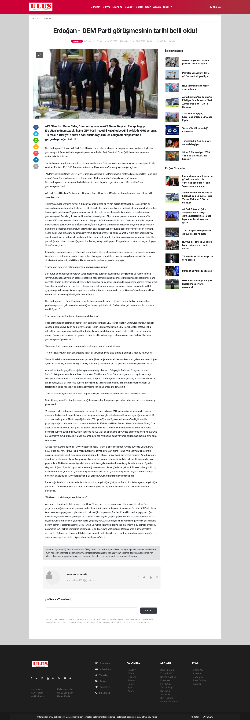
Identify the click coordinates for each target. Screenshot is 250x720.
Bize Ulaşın (102, 693)
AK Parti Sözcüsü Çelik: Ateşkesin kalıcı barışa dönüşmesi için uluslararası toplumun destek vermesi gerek (196, 216)
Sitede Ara (198, 670)
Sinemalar (165, 691)
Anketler (197, 673)
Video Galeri (103, 669)
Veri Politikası (37, 696)
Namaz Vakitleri (168, 677)
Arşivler (101, 681)
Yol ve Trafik (166, 673)
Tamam (208, 717)
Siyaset (129, 6)
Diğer (166, 6)
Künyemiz (102, 687)
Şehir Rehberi (166, 698)
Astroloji (197, 684)
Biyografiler (198, 677)
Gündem (95, 6)
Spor (148, 6)
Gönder (148, 610)
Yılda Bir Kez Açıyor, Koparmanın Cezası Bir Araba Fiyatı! (197, 117)
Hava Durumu (167, 670)
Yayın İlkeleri (37, 693)
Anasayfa (36, 18)
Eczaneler (165, 680)
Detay (195, 717)
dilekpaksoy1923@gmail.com (81, 580)
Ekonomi (117, 6)
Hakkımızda (36, 689)
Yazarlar (101, 675)
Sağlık (139, 6)
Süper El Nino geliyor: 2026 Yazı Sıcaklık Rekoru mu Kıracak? (196, 155)
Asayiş (157, 6)
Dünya (106, 6)
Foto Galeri (103, 663)
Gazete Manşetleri (169, 701)
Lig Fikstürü (165, 684)
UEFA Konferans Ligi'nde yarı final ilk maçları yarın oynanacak (197, 284)
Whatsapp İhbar (65, 693)
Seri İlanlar (165, 694)
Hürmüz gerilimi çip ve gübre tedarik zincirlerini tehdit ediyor (197, 245)
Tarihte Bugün (167, 687)
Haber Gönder (64, 696)
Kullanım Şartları (65, 689)
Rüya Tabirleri (199, 680)
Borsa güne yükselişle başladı (197, 271)
